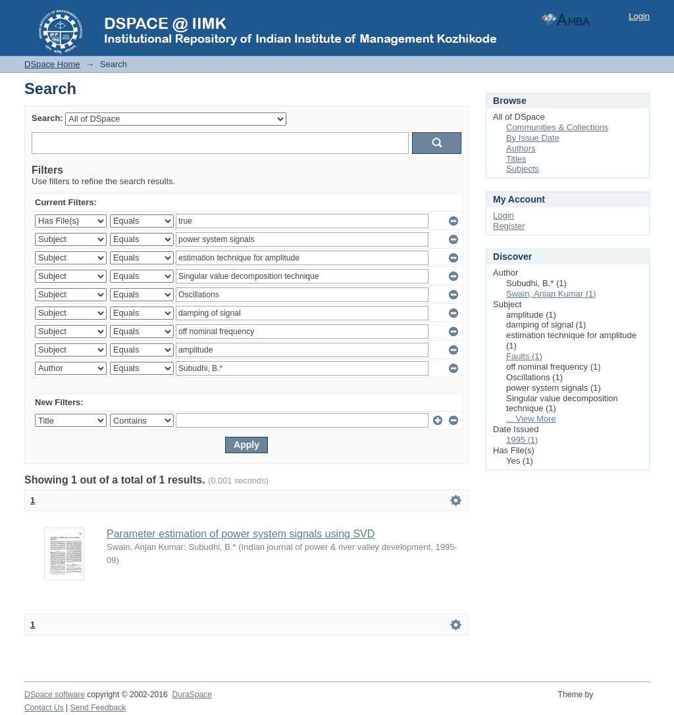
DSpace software (54, 694)
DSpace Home (52, 64)
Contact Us (44, 707)
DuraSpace (191, 694)
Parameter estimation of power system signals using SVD (241, 533)
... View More (531, 419)
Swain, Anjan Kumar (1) (551, 294)
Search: (47, 118)
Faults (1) (524, 356)
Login (639, 16)
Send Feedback (98, 707)
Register (509, 226)
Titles (516, 159)
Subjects (522, 169)
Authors (521, 148)
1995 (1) (522, 440)
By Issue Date (532, 138)
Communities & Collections (557, 127)
